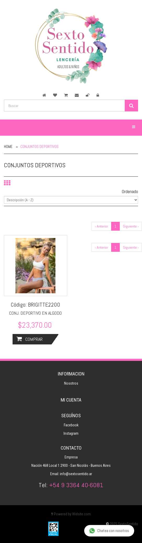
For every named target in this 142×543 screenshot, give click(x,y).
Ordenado (130, 191)
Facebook (71, 425)
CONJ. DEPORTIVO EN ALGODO (35, 313)
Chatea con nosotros (109, 531)
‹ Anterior (101, 226)
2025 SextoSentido (124, 524)
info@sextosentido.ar (76, 474)
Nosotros (71, 383)
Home (8, 146)
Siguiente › (131, 226)
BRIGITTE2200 (44, 304)
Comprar (29, 339)
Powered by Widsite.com (71, 514)
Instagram (71, 433)
